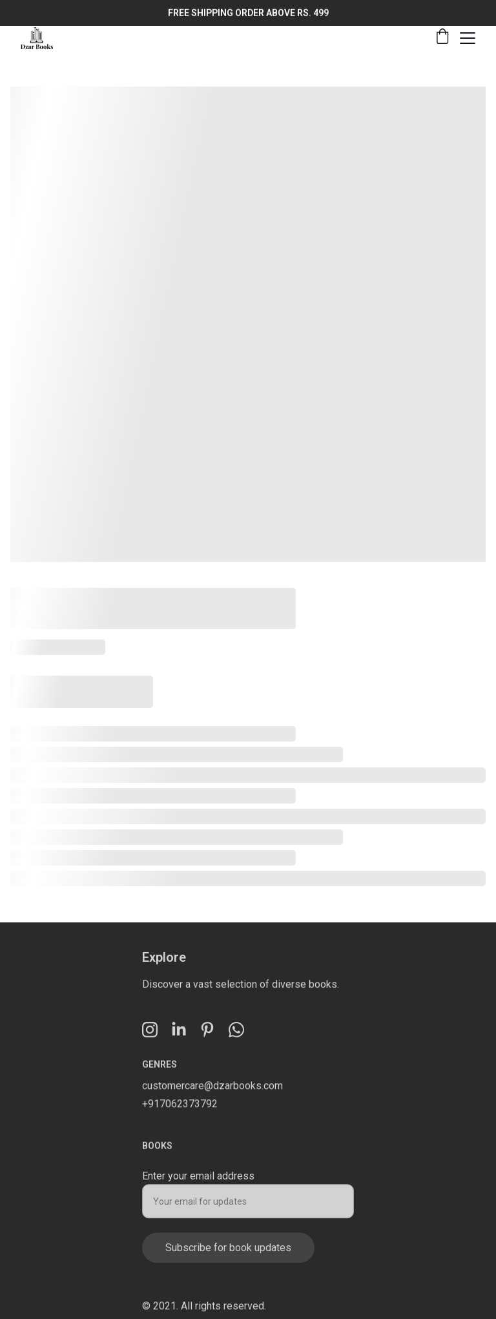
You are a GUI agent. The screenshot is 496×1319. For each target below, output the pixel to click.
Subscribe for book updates (228, 1251)
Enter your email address (198, 1180)
